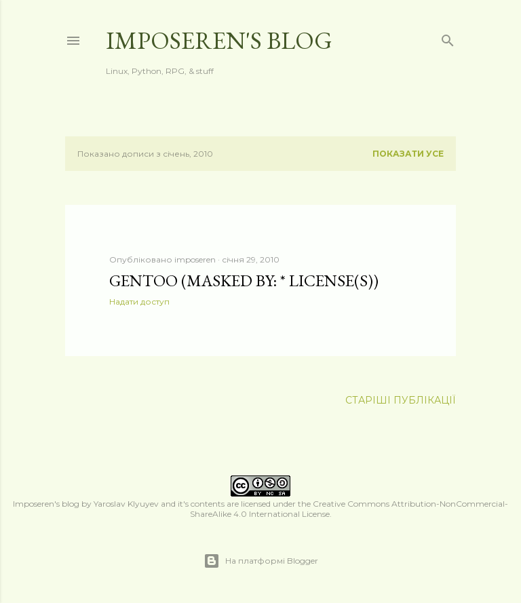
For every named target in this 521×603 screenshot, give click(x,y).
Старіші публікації (400, 400)
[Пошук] (448, 37)
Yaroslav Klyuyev (126, 504)
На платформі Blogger (261, 561)
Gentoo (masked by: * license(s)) (244, 280)
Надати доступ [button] (139, 301)
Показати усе (408, 154)
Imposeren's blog (219, 40)
